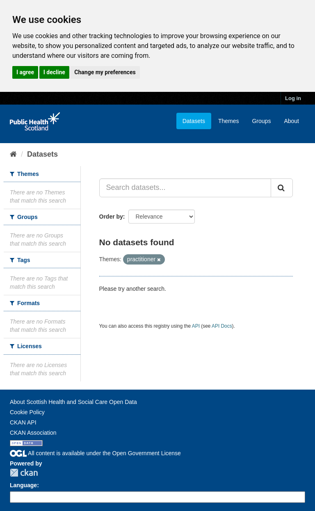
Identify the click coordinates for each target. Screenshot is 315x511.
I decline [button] (54, 72)
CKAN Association (33, 432)
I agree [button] (25, 72)
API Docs (222, 326)
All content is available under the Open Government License (95, 453)
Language (23, 485)
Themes (228, 121)
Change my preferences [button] (104, 72)
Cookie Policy (27, 412)
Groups (261, 121)
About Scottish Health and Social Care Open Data (73, 402)
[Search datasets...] (185, 187)
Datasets (194, 121)
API (196, 326)
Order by (111, 216)
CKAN (24, 472)
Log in (293, 98)
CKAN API (23, 422)
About (291, 121)
